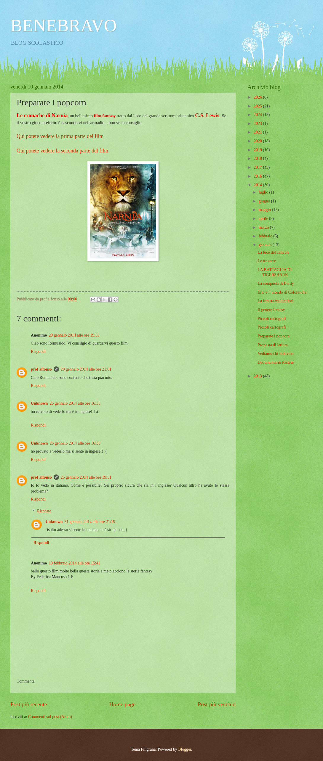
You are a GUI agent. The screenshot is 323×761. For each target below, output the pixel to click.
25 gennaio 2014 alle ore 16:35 (75, 403)
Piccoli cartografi (272, 318)
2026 (258, 97)
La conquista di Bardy (276, 283)
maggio (265, 209)
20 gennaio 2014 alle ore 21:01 (86, 369)
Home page (122, 704)
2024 (258, 114)
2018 (258, 158)
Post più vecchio (217, 704)
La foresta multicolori (275, 301)
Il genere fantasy (271, 310)
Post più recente (28, 704)
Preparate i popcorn (274, 336)
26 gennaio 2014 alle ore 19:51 (86, 477)
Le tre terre (267, 261)
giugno (265, 201)
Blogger (184, 749)
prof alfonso (41, 369)
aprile (264, 218)
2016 (258, 176)
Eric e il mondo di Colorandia (282, 292)
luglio (264, 192)
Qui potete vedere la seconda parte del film (62, 151)
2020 (258, 141)
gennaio (266, 245)
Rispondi (38, 351)
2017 (258, 167)
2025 (258, 106)
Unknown (39, 403)
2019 (258, 150)
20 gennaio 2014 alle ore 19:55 (74, 335)
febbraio (266, 236)
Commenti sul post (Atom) (50, 717)
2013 (258, 376)
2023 (258, 123)
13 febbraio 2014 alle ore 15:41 (74, 563)
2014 (258, 185)
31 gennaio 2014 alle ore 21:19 (89, 521)
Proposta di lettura (272, 345)
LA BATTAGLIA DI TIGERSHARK (275, 272)
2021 (258, 132)
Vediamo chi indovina (275, 353)
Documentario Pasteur (276, 362)
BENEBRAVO (63, 25)
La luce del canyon (273, 252)
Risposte (44, 511)
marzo (264, 227)
